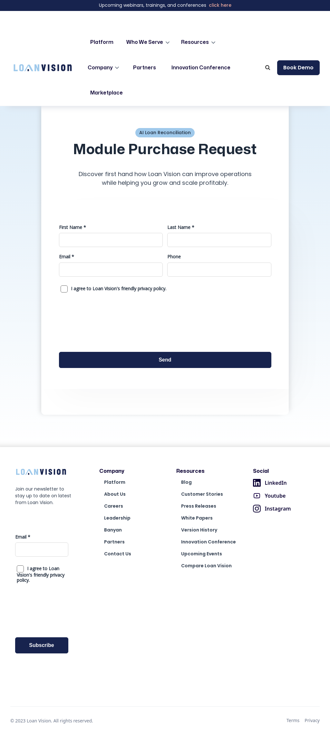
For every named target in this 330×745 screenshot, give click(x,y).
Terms (292, 720)
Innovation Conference (200, 67)
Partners (144, 67)
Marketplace (106, 92)
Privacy (312, 720)
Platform (101, 42)
